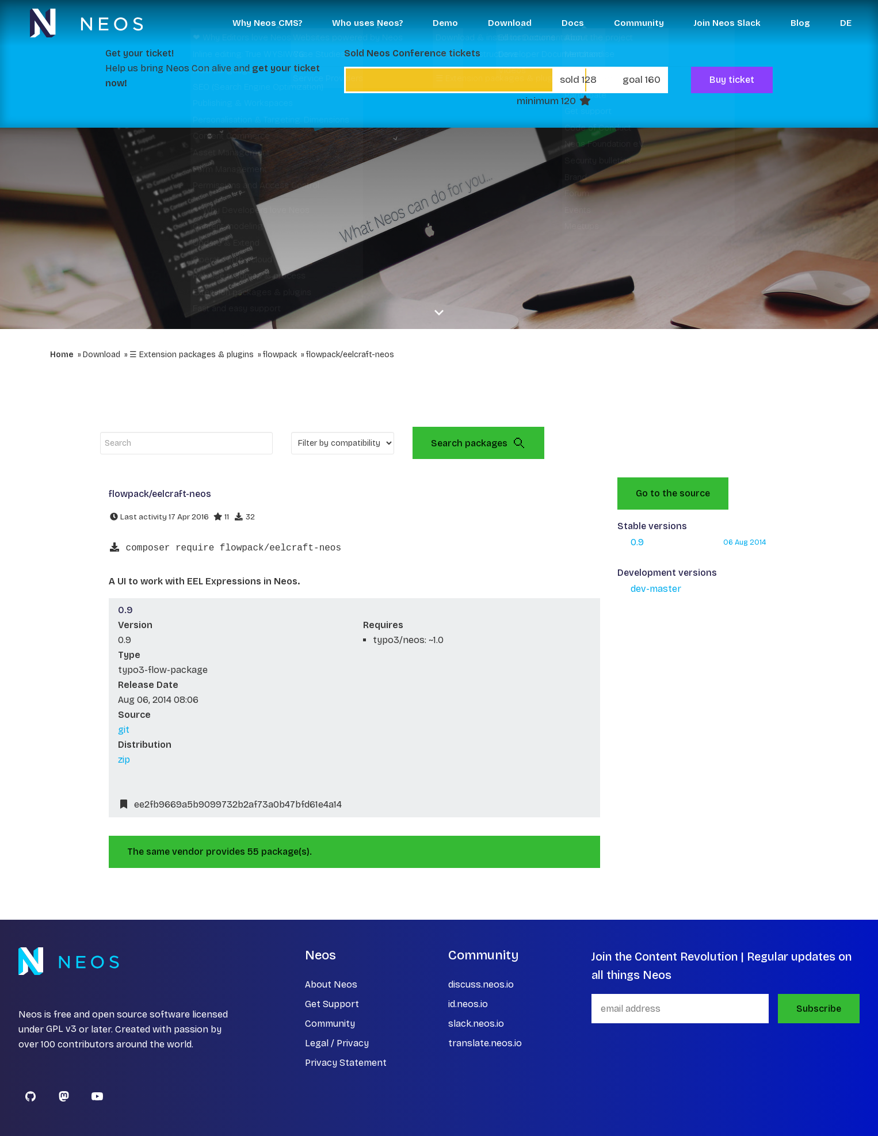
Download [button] (510, 23)
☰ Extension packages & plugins (191, 354)
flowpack (280, 354)
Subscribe (818, 1008)
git (123, 729)
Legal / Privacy (337, 1043)
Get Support (332, 1004)
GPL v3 (61, 1029)
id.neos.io (468, 1004)
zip (124, 759)
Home (62, 354)
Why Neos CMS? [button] (267, 23)
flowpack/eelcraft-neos (350, 354)
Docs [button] (573, 23)
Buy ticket (731, 79)
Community (330, 1023)
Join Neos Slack (727, 23)
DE (846, 23)
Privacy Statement (346, 1062)
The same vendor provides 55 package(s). (219, 851)
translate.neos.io (485, 1043)
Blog (800, 23)
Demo (445, 23)
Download (101, 354)
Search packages (478, 443)
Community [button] (639, 23)
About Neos (331, 984)
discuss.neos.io (481, 984)
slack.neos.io (476, 1023)
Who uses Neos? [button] (367, 23)
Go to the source (673, 493)
